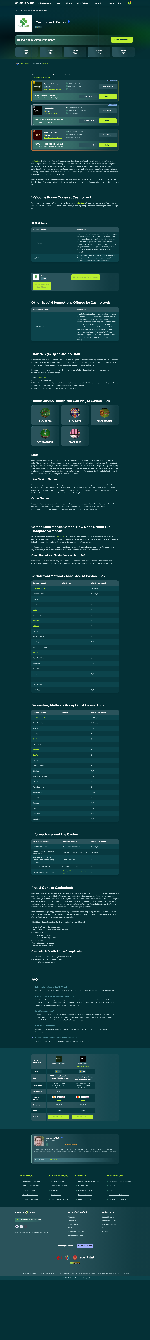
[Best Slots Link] (118, 1190)
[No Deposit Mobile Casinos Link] (118, 1181)
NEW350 (90, 121)
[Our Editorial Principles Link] (76, 1235)
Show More (108, 86)
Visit (108, 96)
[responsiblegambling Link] (67, 1258)
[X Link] (21, 1226)
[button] (129, 3)
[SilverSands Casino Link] (37, 135)
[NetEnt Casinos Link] (87, 1185)
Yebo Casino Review (50, 113)
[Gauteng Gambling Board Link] (75, 1258)
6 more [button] (59, 1100)
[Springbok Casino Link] (37, 86)
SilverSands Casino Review (53, 138)
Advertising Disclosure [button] (40, 77)
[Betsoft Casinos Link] (87, 1199)
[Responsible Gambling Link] (76, 1231)
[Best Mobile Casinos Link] (30, 1199)
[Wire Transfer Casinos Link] (58, 1199)
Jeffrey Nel (45, 63)
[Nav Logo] (24, 3)
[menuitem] (45, 3)
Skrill (35, 610)
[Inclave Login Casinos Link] (118, 1199)
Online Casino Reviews (27, 10)
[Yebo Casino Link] (37, 110)
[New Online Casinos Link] (30, 1195)
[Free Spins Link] (118, 1185)
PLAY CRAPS (45, 421)
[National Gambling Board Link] (82, 1258)
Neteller (36, 620)
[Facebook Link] (17, 1226)
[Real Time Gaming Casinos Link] (87, 1181)
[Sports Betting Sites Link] (109, 1221)
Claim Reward (58, 1117)
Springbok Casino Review (52, 89)
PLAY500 (90, 96)
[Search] (133, 3)
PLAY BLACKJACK (45, 442)
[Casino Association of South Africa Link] (90, 1258)
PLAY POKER (75, 442)
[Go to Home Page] (122, 40)
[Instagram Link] (25, 1226)
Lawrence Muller (24, 63)
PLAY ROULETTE (104, 421)
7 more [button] (83, 1100)
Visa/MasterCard (39, 588)
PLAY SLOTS (75, 421)
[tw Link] (47, 1144)
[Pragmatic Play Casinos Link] (87, 1190)
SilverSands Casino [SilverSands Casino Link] (51, 132)
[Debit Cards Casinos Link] (58, 1185)
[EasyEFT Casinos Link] (58, 1181)
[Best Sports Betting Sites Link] (118, 1195)
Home (17, 10)
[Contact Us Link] (72, 1221)
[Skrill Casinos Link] (58, 1190)
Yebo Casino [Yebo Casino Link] (49, 108)
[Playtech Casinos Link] (87, 1195)
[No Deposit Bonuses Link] (30, 1185)
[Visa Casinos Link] (58, 1195)
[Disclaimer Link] (72, 1228)
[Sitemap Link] (105, 1231)
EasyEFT (36, 653)
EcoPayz (36, 626)
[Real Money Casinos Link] (109, 1224)
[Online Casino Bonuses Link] (30, 1181)
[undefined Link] (36, 161)
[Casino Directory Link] (108, 1217)
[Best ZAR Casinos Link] (30, 1190)
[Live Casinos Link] (106, 1228)
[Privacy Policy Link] (73, 1224)
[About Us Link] (71, 1217)
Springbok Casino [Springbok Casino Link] (51, 84)
